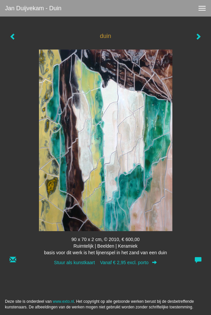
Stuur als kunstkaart (105, 262)
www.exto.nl (63, 301)
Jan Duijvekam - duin (33, 8)
